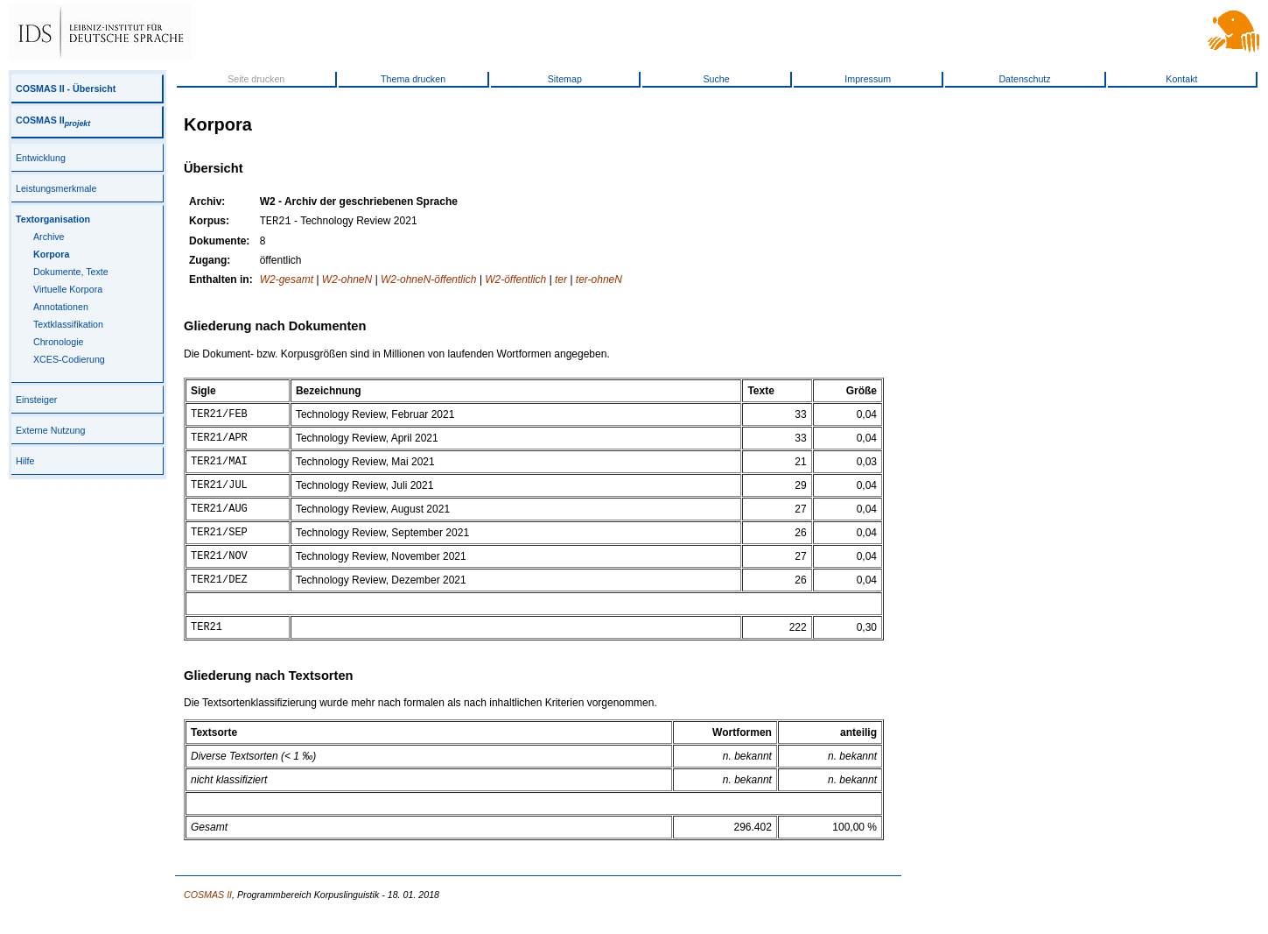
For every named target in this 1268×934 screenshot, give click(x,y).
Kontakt (1181, 79)
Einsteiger (36, 399)
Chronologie (58, 341)
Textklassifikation (68, 324)
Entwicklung (41, 157)
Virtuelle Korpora (67, 289)
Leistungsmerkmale (56, 188)
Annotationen (60, 306)
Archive (49, 236)
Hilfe (25, 461)
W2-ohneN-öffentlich (428, 281)
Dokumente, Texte (71, 271)
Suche (716, 79)
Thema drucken (413, 79)
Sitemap (565, 79)
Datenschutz (1024, 79)
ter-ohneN (599, 281)
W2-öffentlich (515, 281)
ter (561, 281)
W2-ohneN (347, 281)
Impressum (867, 79)
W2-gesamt (286, 281)
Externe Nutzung (50, 430)
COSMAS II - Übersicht (66, 88)
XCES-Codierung (69, 359)
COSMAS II (53, 120)
